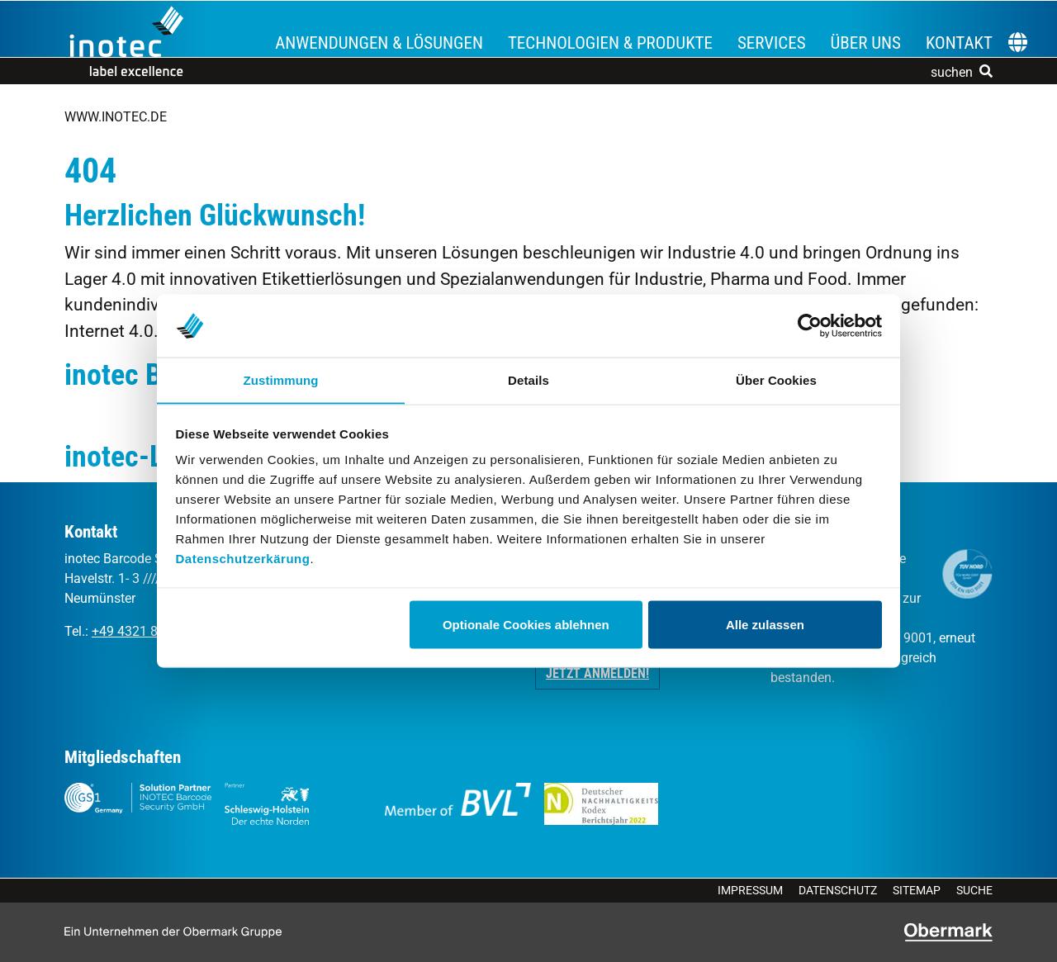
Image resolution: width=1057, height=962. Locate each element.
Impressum (750, 890)
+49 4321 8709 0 (141, 631)
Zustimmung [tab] (281, 379)
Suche (974, 890)
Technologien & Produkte (610, 43)
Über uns (866, 43)
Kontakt (959, 43)
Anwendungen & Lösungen (379, 43)
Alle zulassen (765, 625)
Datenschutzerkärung (243, 559)
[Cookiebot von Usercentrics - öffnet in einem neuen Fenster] (809, 325)
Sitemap (917, 890)
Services (771, 43)
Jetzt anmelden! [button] (597, 673)
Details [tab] (528, 379)
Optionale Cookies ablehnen (526, 625)
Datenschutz (838, 890)
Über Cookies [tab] (776, 379)
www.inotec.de (115, 117)
